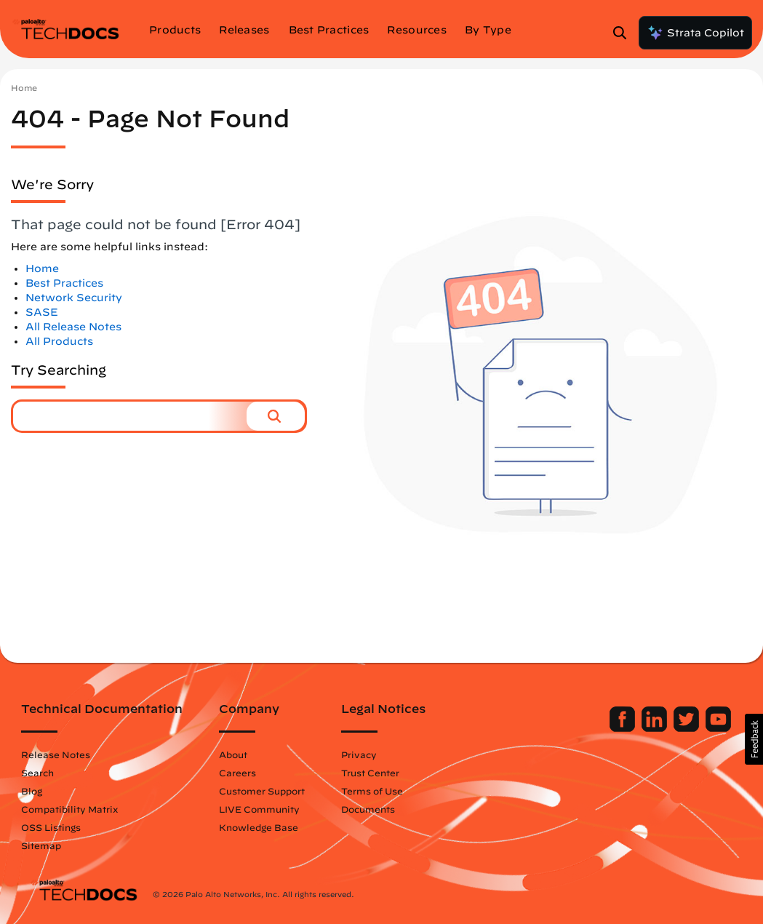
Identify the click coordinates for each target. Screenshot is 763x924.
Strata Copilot (695, 32)
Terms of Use (380, 791)
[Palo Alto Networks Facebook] (616, 728)
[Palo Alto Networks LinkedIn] (648, 728)
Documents (376, 809)
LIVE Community (267, 809)
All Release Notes (73, 326)
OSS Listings (59, 827)
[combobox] (130, 416)
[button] (276, 416)
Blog (39, 791)
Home (24, 87)
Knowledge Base (266, 827)
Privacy (367, 754)
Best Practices (64, 283)
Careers (245, 773)
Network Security (73, 297)
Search (45, 773)
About (241, 754)
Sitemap (49, 845)
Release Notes (63, 754)
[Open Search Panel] (624, 32)
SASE (41, 312)
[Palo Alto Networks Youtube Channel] (711, 728)
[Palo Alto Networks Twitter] (680, 728)
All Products (59, 341)
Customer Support (270, 791)
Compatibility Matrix (77, 809)
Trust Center (378, 773)
